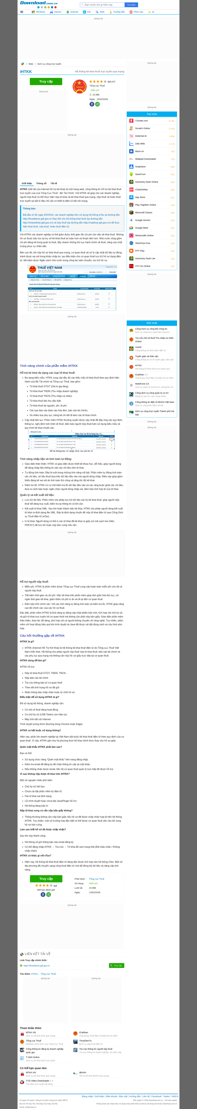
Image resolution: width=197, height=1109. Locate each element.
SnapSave (140, 166)
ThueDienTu (85, 1040)
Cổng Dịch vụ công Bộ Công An (151, 328)
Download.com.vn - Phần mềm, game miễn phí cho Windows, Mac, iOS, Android (38, 5)
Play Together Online (145, 205)
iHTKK (34, 974)
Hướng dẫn (134, 1096)
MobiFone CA (142, 383)
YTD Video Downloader (39, 1080)
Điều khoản (111, 1096)
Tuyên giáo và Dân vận (146, 356)
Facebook (156, 1096)
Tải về (54, 183)
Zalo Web (140, 143)
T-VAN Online (33, 1057)
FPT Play (139, 250)
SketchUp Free (142, 243)
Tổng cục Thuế (48, 974)
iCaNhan (83, 1032)
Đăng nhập (87, 1096)
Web (30, 64)
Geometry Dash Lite (145, 258)
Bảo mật (123, 1096)
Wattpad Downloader (145, 159)
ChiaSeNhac (141, 189)
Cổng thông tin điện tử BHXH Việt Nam (154, 402)
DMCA (175, 1096)
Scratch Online (142, 128)
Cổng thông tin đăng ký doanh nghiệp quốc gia (44, 1051)
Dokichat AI (141, 136)
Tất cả (23, 11)
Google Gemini (142, 220)
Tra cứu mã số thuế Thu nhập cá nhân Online (154, 340)
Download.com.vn (22, 64)
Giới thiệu (27, 183)
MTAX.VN (31, 1032)
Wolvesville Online (144, 235)
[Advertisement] (98, 41)
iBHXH (82, 1072)
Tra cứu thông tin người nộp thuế (95, 1049)
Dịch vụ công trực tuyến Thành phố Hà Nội (154, 413)
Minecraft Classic (143, 212)
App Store (140, 197)
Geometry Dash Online (146, 182)
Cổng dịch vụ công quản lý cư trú (152, 393)
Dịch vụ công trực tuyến (49, 64)
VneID (138, 347)
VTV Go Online (142, 266)
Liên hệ (146, 1096)
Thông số (41, 183)
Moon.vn (139, 151)
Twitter (166, 1096)
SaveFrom (140, 174)
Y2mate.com (141, 120)
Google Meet (141, 227)
